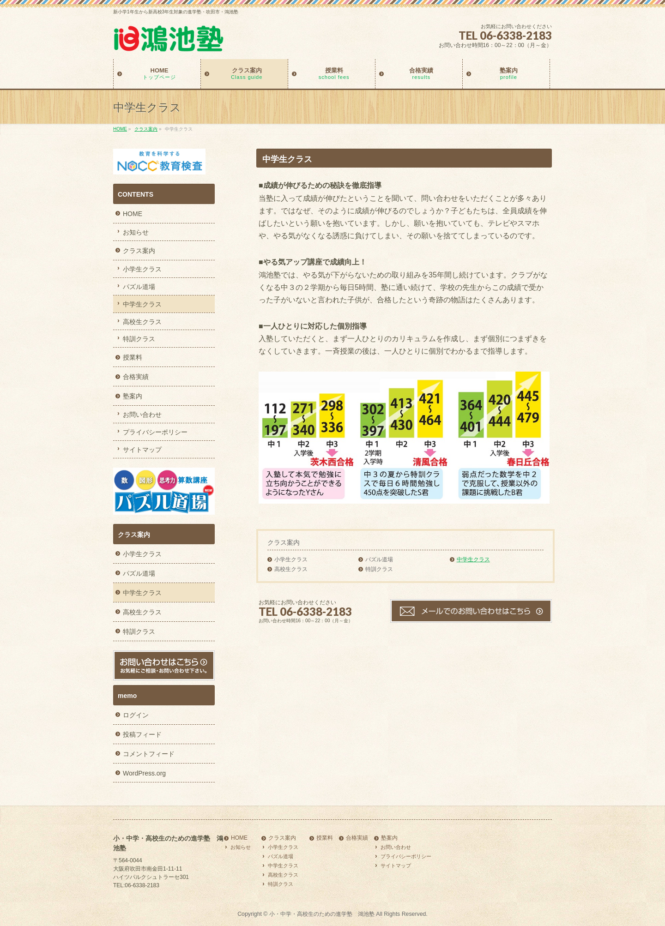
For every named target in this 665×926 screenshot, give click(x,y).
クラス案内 (283, 542)
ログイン (136, 715)
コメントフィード (149, 754)
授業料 (132, 357)
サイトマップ (142, 449)
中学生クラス (473, 559)
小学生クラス (291, 559)
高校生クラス (291, 569)
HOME (132, 213)
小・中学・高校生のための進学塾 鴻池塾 (322, 914)
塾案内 (132, 396)
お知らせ (136, 232)
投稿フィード (142, 734)
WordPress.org (144, 773)
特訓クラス (379, 569)
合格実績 (136, 376)
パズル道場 (379, 559)
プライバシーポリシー (155, 432)
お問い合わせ (142, 414)
